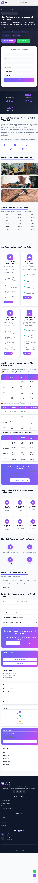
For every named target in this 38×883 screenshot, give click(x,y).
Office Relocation (7, 701)
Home (2, 9)
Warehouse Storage (6, 808)
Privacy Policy (17, 850)
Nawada (34, 580)
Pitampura (6, 755)
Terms (22, 850)
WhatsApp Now (23, 40)
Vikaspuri (10, 583)
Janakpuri (14, 580)
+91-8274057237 (22, 2)
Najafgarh (27, 580)
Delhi (7, 9)
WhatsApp (20, 663)
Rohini (5, 752)
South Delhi (6, 764)
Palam (20, 580)
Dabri (4, 583)
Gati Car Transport (7, 691)
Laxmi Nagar (6, 761)
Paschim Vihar (27, 583)
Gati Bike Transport (8, 694)
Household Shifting (8, 688)
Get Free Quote (19, 79)
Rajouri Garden (6, 587)
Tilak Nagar (18, 583)
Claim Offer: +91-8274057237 (20, 480)
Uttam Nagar (5, 580)
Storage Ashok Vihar (8, 698)
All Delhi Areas (7, 767)
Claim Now (20, 741)
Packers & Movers (5, 800)
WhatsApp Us (27, 643)
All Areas (3, 825)
